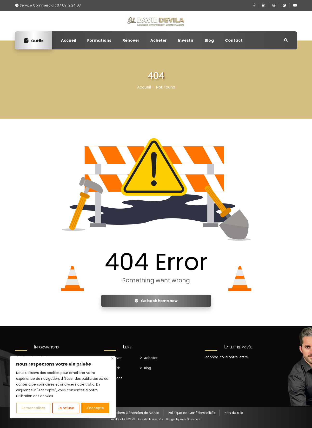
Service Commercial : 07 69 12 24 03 (50, 5)
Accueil (68, 40)
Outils (33, 40)
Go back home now (156, 300)
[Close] (112, 358)
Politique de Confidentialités (191, 412)
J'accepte (95, 408)
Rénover (130, 40)
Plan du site (233, 412)
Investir (185, 40)
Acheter (158, 40)
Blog (209, 40)
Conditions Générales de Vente (133, 412)
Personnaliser (33, 408)
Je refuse (66, 408)
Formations (99, 40)
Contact (234, 40)
